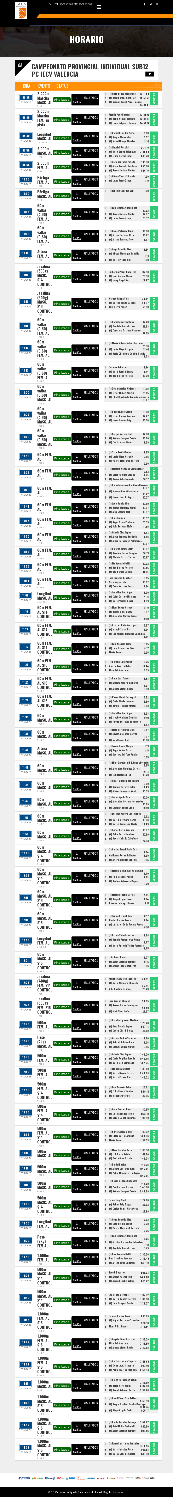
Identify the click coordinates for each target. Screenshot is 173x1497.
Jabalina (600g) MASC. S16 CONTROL (44, 301)
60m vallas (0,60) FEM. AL (43, 212)
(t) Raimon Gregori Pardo (122, 438)
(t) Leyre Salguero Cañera (122, 123)
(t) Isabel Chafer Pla (120, 629)
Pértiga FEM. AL (43, 180)
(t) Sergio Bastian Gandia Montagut (127, 1404)
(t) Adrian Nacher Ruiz (120, 1276)
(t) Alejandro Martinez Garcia (124, 768)
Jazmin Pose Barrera (120, 114)
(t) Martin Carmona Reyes (122, 819)
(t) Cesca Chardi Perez (121, 1030)
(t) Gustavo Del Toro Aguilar (123, 754)
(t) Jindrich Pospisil (119, 147)
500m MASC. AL (44, 1154)
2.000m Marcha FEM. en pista (43, 118)
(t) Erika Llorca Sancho (121, 1091)
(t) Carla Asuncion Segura (122, 1361)
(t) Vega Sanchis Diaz (120, 249)
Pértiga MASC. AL (44, 194)
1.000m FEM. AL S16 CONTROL (44, 1320)
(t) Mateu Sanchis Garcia (122, 894)
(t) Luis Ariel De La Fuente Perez (126, 924)
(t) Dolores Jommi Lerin (121, 548)
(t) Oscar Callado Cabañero (123, 838)
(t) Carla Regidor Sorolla (122, 474)
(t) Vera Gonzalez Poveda (122, 162)
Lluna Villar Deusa (118, 1326)
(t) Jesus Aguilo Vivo (119, 797)
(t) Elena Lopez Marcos (120, 607)
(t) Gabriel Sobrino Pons (121, 1042)
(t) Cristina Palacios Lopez (123, 625)
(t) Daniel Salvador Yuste (121, 133)
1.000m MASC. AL (44, 1384)
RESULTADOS (90, 97)
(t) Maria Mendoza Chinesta (123, 983)
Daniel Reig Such (117, 1200)
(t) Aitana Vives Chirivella (122, 176)
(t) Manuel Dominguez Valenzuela (126, 870)
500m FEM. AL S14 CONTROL (44, 1090)
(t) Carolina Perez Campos (123, 553)
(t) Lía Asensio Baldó (119, 563)
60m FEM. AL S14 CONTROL (44, 612)
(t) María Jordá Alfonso (121, 371)
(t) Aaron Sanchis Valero (121, 1281)
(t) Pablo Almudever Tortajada (124, 1173)
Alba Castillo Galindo (120, 989)
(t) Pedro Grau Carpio (120, 1158)
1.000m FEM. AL (43, 1258)
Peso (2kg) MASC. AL (44, 1041)
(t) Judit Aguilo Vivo (119, 503)
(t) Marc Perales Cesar (121, 601)
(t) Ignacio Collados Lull (121, 190)
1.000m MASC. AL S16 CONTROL (44, 1403)
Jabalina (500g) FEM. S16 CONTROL (44, 1005)
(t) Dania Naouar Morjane (122, 118)
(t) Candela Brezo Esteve (122, 326)
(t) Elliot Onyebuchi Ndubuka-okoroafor (129, 397)
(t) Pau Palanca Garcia (121, 1187)
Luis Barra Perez (118, 306)
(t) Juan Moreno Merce (120, 276)
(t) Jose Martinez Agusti (121, 592)
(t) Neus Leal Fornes (119, 678)
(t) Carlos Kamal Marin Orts (123, 849)
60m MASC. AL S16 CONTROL (44, 898)
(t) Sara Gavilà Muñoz (120, 452)
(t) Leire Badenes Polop (121, 1113)
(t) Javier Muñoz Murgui (121, 393)
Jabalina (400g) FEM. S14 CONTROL (44, 983)
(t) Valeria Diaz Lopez (120, 532)
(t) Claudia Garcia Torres (122, 557)
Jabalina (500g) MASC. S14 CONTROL (44, 275)
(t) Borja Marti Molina (120, 1385)
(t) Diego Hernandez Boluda (123, 1379)
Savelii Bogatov (117, 1272)
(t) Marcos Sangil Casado (122, 302)
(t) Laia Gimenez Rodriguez (123, 207)
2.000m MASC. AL (44, 151)
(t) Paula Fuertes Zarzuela (123, 1369)
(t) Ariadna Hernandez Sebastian (126, 1242)
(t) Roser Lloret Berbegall (122, 697)
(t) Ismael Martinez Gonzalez (124, 1443)
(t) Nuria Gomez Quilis (120, 1131)
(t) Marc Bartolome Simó (121, 729)
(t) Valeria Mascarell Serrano (124, 460)
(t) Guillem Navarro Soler (122, 787)
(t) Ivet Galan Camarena (121, 1062)
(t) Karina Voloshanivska (121, 479)
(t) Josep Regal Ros (119, 280)
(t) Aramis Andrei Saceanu (122, 1038)
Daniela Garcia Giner (119, 1316)
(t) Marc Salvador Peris (121, 1449)
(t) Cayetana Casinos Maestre (124, 330)
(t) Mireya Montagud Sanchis (124, 253)
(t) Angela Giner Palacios (122, 1339)
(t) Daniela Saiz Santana (121, 322)
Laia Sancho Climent (119, 1001)
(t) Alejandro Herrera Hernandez (126, 801)
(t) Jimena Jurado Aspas (121, 497)
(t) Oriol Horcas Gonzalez (122, 97)
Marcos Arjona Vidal (119, 298)
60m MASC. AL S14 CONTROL (44, 853)
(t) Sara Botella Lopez (120, 1026)
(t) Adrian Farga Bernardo (122, 965)
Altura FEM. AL (43, 254)
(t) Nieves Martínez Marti (122, 507)
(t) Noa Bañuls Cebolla (120, 571)
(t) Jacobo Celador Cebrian (123, 717)
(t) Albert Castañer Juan (121, 1168)
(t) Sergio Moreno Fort (121, 137)
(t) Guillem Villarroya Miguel (123, 881)
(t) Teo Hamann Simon (120, 442)
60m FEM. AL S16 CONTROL (44, 665)
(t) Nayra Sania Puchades (122, 522)
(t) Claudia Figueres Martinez (124, 1020)
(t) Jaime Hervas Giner (120, 156)
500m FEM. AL (43, 1025)
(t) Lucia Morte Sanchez (121, 1135)
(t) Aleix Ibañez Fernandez (122, 93)
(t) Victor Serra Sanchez (121, 830)
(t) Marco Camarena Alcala (123, 824)
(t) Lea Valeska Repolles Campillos (127, 633)
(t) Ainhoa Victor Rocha (121, 688)
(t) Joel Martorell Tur (120, 774)
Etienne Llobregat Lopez (121, 903)
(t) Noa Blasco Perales (121, 375)
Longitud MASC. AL (44, 136)
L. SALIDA (77, 99)
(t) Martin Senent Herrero (122, 1299)
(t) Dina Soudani (117, 518)
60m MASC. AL (44, 718)
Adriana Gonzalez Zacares (122, 978)
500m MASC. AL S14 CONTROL (44, 1204)
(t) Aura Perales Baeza (121, 1109)
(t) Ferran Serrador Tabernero (125, 721)
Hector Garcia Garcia (120, 920)
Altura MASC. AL (44, 751)
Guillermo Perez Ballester (122, 272)
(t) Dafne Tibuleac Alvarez (123, 705)
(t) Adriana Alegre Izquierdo (123, 682)
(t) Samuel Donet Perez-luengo (125, 102)
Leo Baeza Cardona (119, 1294)
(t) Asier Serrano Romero (122, 961)
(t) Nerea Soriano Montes (122, 170)
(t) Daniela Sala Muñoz (120, 661)
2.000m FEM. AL (43, 165)
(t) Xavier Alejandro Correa (123, 733)
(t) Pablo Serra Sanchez (121, 834)
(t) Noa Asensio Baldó (120, 1254)
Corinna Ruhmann (118, 367)
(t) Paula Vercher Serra (121, 586)
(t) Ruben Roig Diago (120, 1204)
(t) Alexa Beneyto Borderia (123, 166)
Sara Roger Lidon (118, 582)
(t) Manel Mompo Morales (122, 141)
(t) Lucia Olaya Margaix (121, 349)
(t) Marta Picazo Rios (120, 259)
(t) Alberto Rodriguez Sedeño (124, 780)
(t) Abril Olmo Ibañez (120, 1011)
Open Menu (99, 7)
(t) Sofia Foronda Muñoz (121, 526)
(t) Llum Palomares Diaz (121, 648)
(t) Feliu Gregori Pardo (121, 876)
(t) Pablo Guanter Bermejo (122, 1422)
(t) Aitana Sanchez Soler (121, 239)
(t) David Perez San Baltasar (124, 1398)
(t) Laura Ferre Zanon (120, 180)
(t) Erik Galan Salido (119, 1154)
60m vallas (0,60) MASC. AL (44, 393)
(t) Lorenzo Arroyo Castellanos (125, 813)
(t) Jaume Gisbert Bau (120, 916)
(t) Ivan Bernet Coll (119, 740)
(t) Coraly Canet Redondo (122, 1117)
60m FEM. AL (44, 457)
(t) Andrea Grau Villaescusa (123, 491)
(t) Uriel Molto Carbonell (121, 1426)
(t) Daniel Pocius (117, 1164)
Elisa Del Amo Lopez (119, 670)
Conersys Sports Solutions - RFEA (77, 1492)
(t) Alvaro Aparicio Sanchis (123, 859)
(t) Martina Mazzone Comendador (126, 468)
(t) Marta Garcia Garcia (121, 1073)
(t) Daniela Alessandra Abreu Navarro (128, 485)
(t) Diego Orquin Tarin (120, 899)
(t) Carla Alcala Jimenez (121, 701)
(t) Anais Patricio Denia (121, 231)
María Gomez (116, 652)
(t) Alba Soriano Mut (119, 511)
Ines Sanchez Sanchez (120, 578)
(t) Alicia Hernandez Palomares (125, 541)
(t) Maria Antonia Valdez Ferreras (126, 343)
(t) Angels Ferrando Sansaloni (124, 1320)
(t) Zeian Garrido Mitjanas (122, 388)
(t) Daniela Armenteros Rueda (124, 939)
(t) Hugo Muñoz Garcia (120, 411)
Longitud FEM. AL (44, 941)
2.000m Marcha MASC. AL (44, 98)
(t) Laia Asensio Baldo (120, 644)
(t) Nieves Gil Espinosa (120, 611)
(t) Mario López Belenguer (122, 151)
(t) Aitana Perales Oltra (121, 235)
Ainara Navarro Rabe (120, 666)
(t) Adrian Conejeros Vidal (122, 791)
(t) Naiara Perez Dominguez (123, 1005)
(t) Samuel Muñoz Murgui (122, 1046)
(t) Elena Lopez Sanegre (121, 1365)
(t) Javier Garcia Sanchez (122, 416)
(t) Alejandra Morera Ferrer (123, 616)
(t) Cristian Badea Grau (121, 807)
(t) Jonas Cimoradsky (120, 420)
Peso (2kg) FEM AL (42, 1241)
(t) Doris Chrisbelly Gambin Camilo (127, 353)
